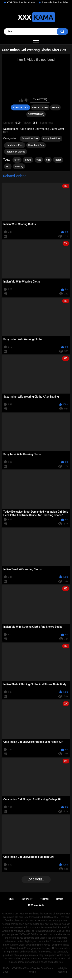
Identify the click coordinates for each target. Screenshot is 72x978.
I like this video (21, 100)
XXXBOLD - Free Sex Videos (21, 2)
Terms (44, 899)
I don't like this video (26, 100)
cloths (28, 159)
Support (27, 899)
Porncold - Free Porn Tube (54, 2)
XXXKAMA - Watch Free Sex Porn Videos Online (32, 970)
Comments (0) (36, 114)
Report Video (40, 107)
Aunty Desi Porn (51, 138)
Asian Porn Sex (30, 138)
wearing (19, 166)
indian (58, 159)
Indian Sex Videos (15, 151)
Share (55, 107)
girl (48, 159)
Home (10, 899)
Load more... (36, 879)
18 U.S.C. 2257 (36, 904)
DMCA (59, 899)
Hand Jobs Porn (14, 145)
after (17, 159)
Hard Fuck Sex (36, 145)
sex (8, 166)
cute (38, 159)
